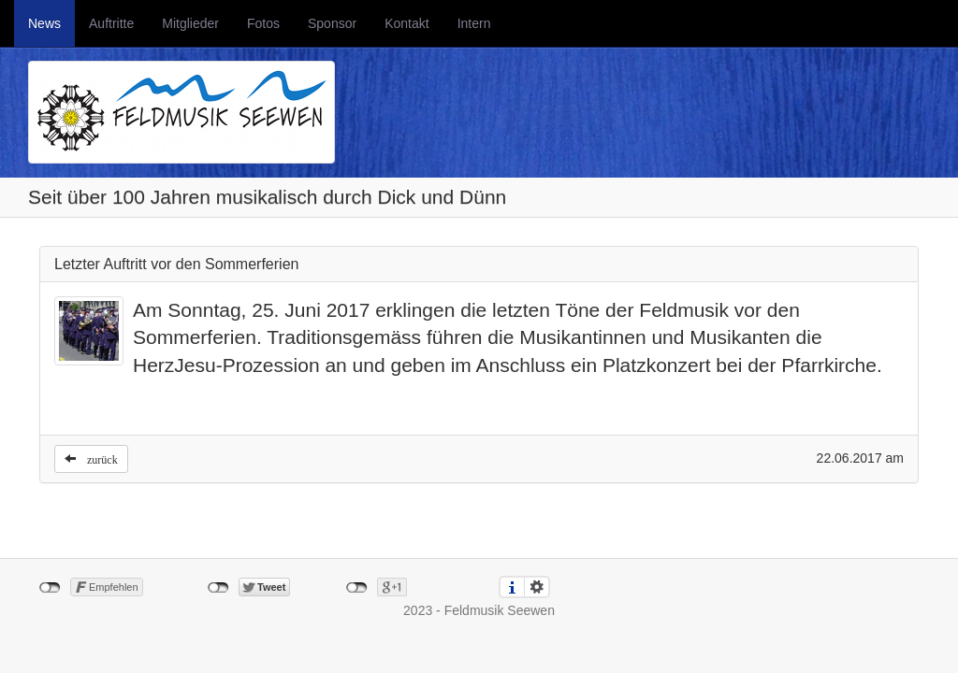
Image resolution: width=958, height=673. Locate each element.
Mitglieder (190, 23)
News (44, 23)
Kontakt (406, 23)
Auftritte (111, 23)
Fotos (263, 23)
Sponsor (332, 23)
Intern (474, 23)
